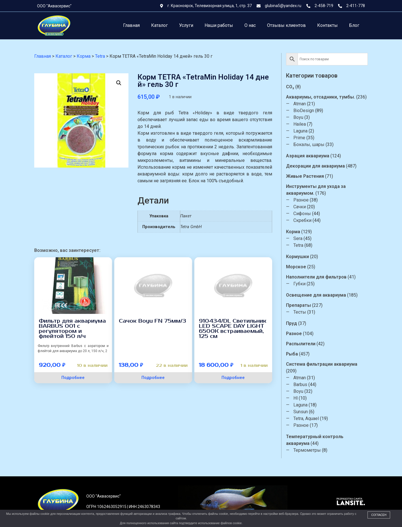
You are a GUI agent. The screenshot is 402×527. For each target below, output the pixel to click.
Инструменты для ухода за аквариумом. (319, 190)
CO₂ (294, 86)
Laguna (304, 131)
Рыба (296, 354)
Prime (303, 137)
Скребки (306, 220)
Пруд (295, 323)
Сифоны (306, 213)
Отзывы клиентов (286, 25)
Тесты (303, 312)
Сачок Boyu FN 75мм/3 (152, 321)
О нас (250, 25)
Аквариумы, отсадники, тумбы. (324, 97)
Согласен (378, 515)
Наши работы (219, 25)
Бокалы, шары (312, 144)
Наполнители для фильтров (320, 277)
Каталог (159, 25)
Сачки (303, 206)
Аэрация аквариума (311, 155)
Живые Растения (309, 176)
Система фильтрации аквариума (325, 364)
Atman (303, 103)
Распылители (304, 343)
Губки (303, 283)
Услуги (186, 25)
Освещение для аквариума (320, 295)
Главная (131, 25)
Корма (297, 231)
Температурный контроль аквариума (318, 440)
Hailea (303, 124)
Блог (354, 25)
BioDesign (307, 110)
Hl (299, 398)
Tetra (302, 245)
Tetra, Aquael (310, 418)
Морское (300, 266)
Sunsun (304, 411)
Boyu (302, 117)
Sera (301, 238)
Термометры (310, 450)
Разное (304, 200)
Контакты (327, 25)
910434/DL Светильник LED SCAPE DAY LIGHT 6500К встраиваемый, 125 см (232, 328)
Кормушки (301, 256)
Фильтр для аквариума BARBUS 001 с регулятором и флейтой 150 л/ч (72, 328)
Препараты (302, 305)
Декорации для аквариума (319, 166)
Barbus (304, 384)
